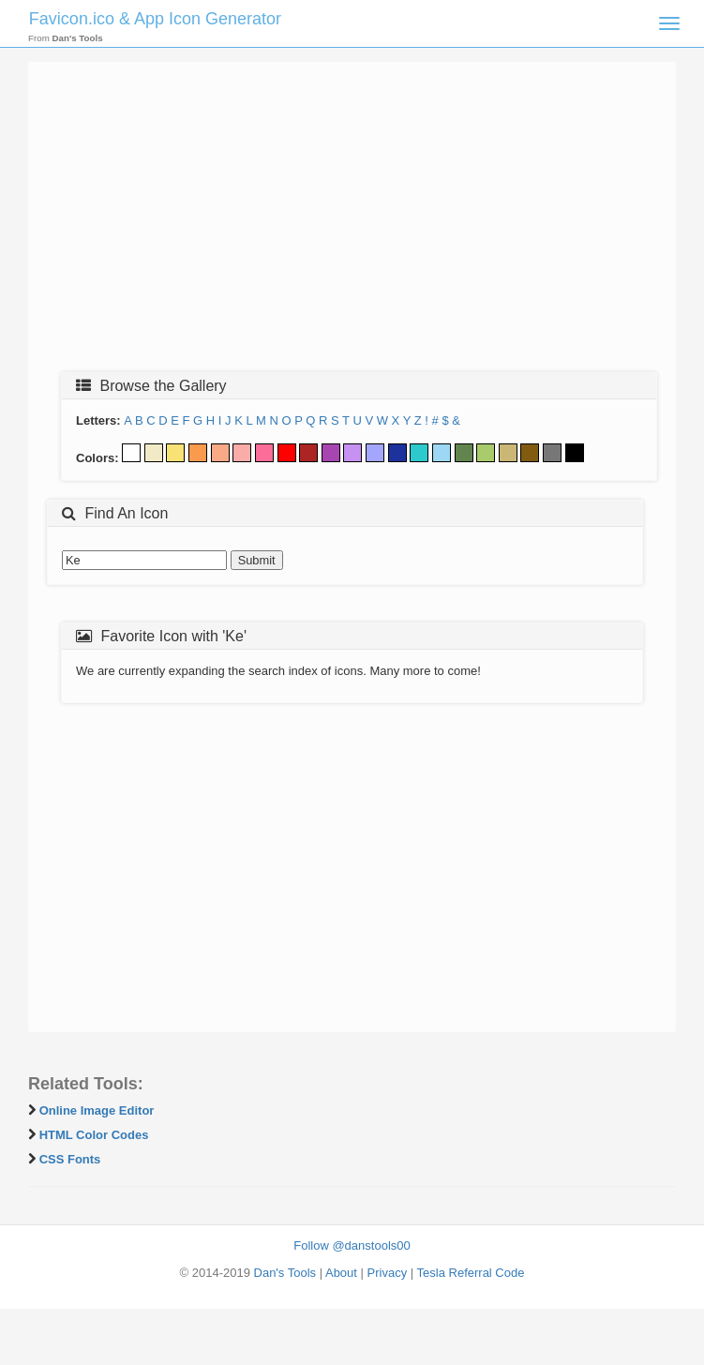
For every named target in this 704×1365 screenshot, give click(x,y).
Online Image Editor (97, 1110)
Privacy (387, 1273)
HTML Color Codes (94, 1135)
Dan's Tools (285, 1273)
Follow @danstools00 (351, 1245)
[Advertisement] (352, 222)
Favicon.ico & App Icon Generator (155, 18)
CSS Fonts (70, 1159)
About (341, 1273)
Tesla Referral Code (471, 1273)
